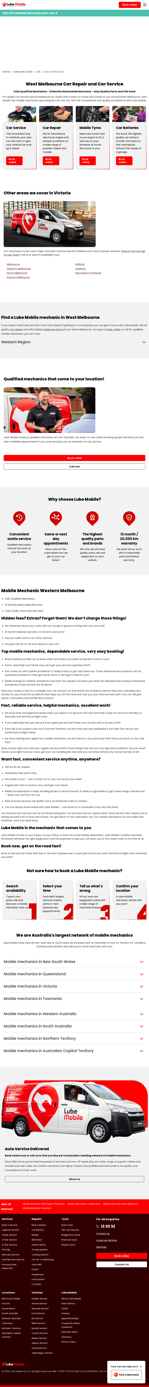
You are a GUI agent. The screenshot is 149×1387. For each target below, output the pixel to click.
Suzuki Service (39, 1348)
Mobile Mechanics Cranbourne (84, 1203)
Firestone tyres (69, 1239)
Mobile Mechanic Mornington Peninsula (43, 1203)
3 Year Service (9, 1239)
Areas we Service (106, 1240)
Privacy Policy (68, 1341)
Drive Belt (37, 1264)
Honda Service (39, 1303)
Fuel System (38, 1279)
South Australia (10, 1313)
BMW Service (38, 1323)
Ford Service (38, 1313)
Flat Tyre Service (70, 1229)
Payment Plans (69, 1331)
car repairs (16, 329)
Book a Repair (39, 1225)
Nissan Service (39, 1338)
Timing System (40, 1249)
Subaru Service (40, 1343)
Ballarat (80, 264)
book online (113, 329)
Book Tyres (67, 1225)
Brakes (35, 1234)
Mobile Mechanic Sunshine (37, 1208)
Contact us (103, 1233)
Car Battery (38, 1229)
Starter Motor (39, 1244)
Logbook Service (10, 1229)
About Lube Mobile (71, 1298)
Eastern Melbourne (18, 277)
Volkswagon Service (42, 1352)
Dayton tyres (68, 1244)
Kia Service (37, 1318)
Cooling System (40, 1254)
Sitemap (101, 1247)
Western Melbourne (19, 268)
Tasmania (7, 1323)
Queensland (8, 1308)
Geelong (80, 268)
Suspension (38, 1274)
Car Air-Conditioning (42, 1259)
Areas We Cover (23, 71)
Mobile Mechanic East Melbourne (120, 1203)
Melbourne (13, 264)
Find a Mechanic (126, 1375)
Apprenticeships (70, 1318)
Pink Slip (6, 1249)
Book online (12, 160)
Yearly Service (9, 1234)
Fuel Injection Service (13, 1259)
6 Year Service (9, 1244)
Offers (64, 1308)
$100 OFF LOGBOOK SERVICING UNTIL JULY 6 (29, 13)
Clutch (35, 1269)
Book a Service (9, 1225)
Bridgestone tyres (70, 1234)
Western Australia (11, 1318)
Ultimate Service (10, 1254)
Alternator (37, 1239)
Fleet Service (68, 1303)
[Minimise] (141, 1366)
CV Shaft (36, 1284)
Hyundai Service (40, 1308)
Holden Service (39, 1298)
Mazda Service (39, 1328)
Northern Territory (11, 1328)
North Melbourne (17, 273)
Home (6, 71)
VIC (39, 71)
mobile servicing (52, 329)
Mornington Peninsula (88, 273)
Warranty (66, 1336)
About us (74, 1179)
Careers (65, 1313)
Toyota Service (40, 1333)
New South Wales (11, 1298)
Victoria (6, 1303)
